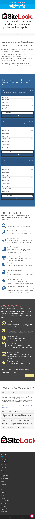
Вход (15, 2)
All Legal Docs (4, 511)
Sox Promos (3, 494)
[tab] (17, 392)
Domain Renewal (4, 459)
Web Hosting (3, 476)
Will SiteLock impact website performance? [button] (17, 424)
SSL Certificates (4, 479)
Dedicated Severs (4, 483)
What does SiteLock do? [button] (10, 412)
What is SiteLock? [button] (8, 393)
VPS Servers (3, 481)
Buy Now (17, 115)
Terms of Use (3, 503)
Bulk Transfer (3, 464)
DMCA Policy (3, 506)
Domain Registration (5, 458)
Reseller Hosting (4, 478)
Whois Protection (4, 465)
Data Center (3, 498)
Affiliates (2, 497)
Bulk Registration (4, 462)
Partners (2, 495)
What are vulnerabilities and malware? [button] (15, 420)
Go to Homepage (4, 487)
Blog (2, 489)
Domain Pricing (4, 468)
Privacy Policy (4, 508)
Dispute (2, 509)
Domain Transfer (4, 461)
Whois (2, 470)
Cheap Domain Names (5, 475)
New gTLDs (3, 467)
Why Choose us (4, 492)
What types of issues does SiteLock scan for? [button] (16, 416)
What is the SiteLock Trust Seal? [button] (13, 427)
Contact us (3, 491)
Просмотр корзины (21, 2)
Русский (11, 2)
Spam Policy (3, 505)
